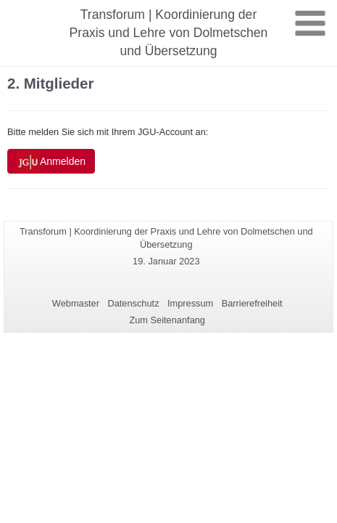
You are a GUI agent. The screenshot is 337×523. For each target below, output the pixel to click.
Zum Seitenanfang (167, 320)
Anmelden (51, 162)
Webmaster (75, 303)
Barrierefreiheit (252, 303)
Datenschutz (133, 303)
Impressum (190, 303)
